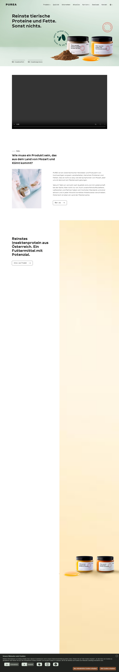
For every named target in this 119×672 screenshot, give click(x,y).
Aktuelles (76, 4)
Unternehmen (66, 4)
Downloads (95, 4)
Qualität (56, 4)
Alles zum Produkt (20, 263)
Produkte (46, 4)
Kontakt (104, 4)
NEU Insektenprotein (35, 62)
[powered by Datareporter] (116, 657)
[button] (11, 664)
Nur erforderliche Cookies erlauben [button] (85, 668)
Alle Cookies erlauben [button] (108, 668)
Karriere (85, 4)
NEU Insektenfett (18, 62)
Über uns (58, 202)
